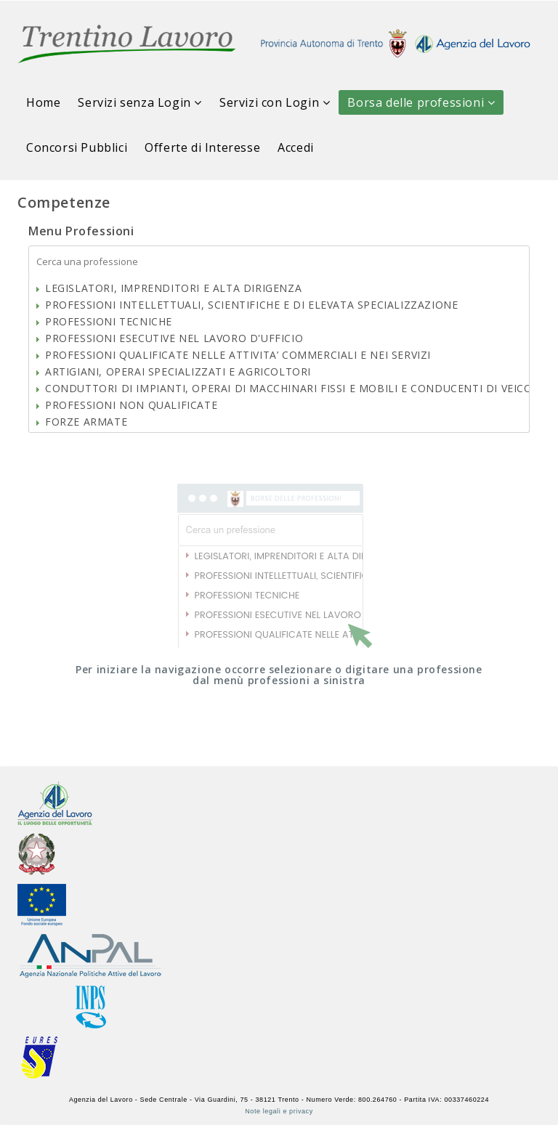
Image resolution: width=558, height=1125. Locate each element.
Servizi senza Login (140, 102)
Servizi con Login (274, 102)
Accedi (296, 147)
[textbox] (279, 261)
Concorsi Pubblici (76, 147)
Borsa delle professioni (421, 102)
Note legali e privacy (279, 1111)
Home (43, 102)
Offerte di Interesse (202, 147)
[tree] (279, 355)
